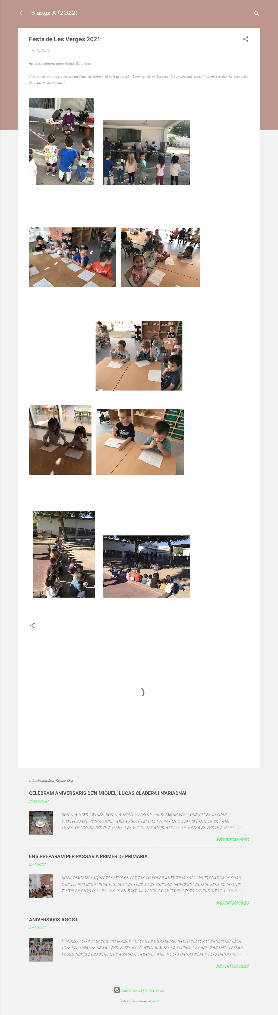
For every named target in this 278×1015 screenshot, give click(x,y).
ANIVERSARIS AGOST (53, 919)
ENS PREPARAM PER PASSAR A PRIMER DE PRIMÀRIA (88, 856)
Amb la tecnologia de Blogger (139, 990)
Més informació (232, 839)
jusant (155, 1001)
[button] (245, 40)
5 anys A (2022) (54, 13)
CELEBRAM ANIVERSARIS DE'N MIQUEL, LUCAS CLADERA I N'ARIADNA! (108, 793)
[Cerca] (256, 15)
